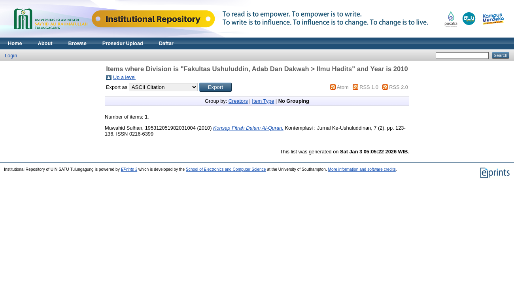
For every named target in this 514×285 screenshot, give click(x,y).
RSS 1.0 (368, 87)
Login (11, 56)
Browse (77, 43)
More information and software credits (362, 169)
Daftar (166, 43)
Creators (238, 101)
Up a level (124, 77)
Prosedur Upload (122, 43)
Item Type (263, 101)
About (45, 43)
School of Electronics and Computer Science (226, 169)
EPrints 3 (129, 169)
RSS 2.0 (398, 87)
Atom (343, 87)
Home (15, 43)
